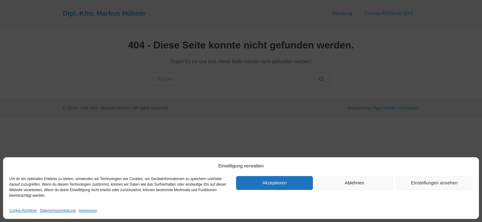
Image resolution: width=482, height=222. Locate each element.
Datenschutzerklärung (58, 210)
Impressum (88, 210)
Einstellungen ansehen (434, 182)
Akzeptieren (274, 182)
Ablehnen (354, 182)
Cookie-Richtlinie (23, 210)
